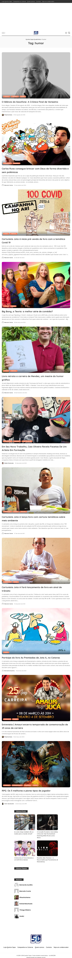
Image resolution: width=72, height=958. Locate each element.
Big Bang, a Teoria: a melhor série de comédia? (34, 314)
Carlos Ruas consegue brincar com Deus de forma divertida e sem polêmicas (31, 173)
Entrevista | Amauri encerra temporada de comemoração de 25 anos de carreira (31, 732)
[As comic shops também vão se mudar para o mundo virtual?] (24, 829)
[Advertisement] (36, 16)
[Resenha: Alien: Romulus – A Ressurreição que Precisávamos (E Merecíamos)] (47, 855)
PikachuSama (8, 118)
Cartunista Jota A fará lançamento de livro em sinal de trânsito (34, 592)
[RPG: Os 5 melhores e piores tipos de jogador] (36, 771)
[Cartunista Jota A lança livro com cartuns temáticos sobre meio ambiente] (36, 494)
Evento (16, 725)
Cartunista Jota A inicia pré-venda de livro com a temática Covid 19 (36, 243)
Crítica (6, 309)
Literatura (15, 96)
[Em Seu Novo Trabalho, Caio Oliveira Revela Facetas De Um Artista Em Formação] (36, 423)
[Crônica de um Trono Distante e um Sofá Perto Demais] (24, 855)
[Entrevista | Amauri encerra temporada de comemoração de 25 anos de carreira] (36, 705)
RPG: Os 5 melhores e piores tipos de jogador (33, 797)
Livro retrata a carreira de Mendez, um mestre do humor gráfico (34, 381)
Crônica (7, 96)
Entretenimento (18, 791)
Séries (14, 309)
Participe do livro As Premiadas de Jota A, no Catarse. (33, 662)
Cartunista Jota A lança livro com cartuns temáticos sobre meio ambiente (30, 521)
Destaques (8, 166)
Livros (24, 96)
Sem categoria (28, 444)
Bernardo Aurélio (9, 677)
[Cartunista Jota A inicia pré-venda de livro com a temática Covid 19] (36, 216)
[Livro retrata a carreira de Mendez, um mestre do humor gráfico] (36, 353)
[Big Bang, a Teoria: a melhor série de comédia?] (36, 288)
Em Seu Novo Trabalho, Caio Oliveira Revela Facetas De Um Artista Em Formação (32, 451)
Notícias (14, 237)
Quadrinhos (8, 444)
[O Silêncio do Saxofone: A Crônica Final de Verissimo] (36, 75)
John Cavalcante (9, 810)
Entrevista (7, 725)
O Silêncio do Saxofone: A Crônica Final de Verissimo (31, 103)
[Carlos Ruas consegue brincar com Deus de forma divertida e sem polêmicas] (36, 146)
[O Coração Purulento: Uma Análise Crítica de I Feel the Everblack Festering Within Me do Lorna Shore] (47, 829)
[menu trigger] (4, 33)
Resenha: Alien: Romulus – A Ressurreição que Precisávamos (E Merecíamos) (47, 866)
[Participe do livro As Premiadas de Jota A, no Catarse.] (36, 634)
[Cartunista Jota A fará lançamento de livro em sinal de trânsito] (36, 564)
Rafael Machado (9, 466)
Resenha (17, 166)
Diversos (7, 791)
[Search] (69, 33)
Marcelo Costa (8, 188)
